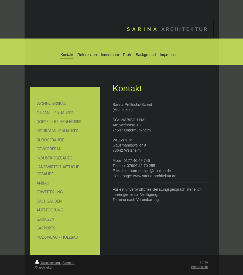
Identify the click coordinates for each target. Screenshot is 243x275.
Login (204, 262)
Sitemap (68, 263)
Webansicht (199, 267)
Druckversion (48, 263)
